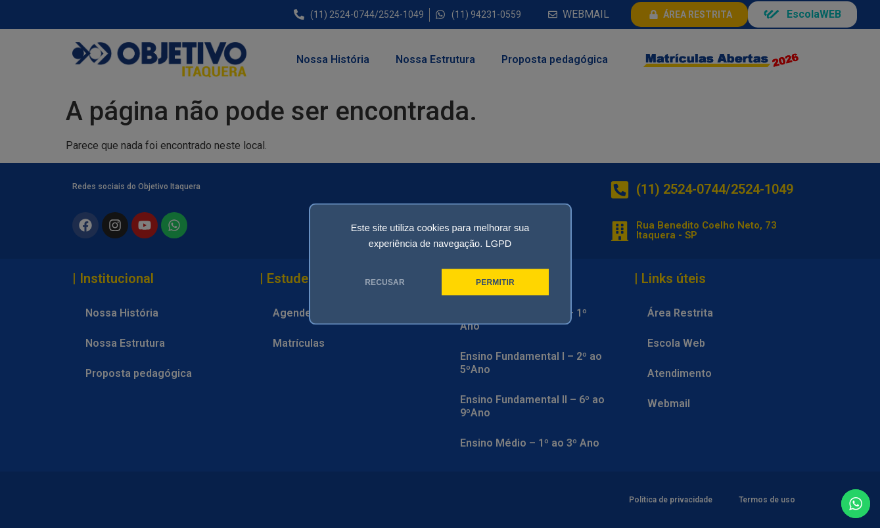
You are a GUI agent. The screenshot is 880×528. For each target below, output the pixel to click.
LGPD (499, 243)
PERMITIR (495, 282)
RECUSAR (385, 282)
